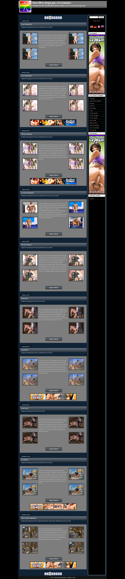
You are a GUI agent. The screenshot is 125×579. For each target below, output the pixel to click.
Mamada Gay (92, 122)
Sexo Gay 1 (24, 298)
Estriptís (91, 103)
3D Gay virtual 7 (26, 245)
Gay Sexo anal (48, 195)
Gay (90, 110)
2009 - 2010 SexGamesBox (60, 577)
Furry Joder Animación (28, 518)
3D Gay (35, 27)
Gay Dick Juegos (41, 27)
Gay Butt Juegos (93, 113)
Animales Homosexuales (43, 520)
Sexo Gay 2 (24, 408)
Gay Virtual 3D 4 (26, 24)
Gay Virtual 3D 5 (26, 76)
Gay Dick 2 (24, 460)
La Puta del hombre (27, 193)
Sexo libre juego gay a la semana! (51, 2)
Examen (91, 105)
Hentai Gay (92, 120)
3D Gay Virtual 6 (26, 134)
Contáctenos (92, 198)
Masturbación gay (59, 520)
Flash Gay (92, 108)
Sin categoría (92, 130)
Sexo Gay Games (48, 27)
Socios (74, 577)
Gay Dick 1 (24, 350)
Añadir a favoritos (96, 20)
